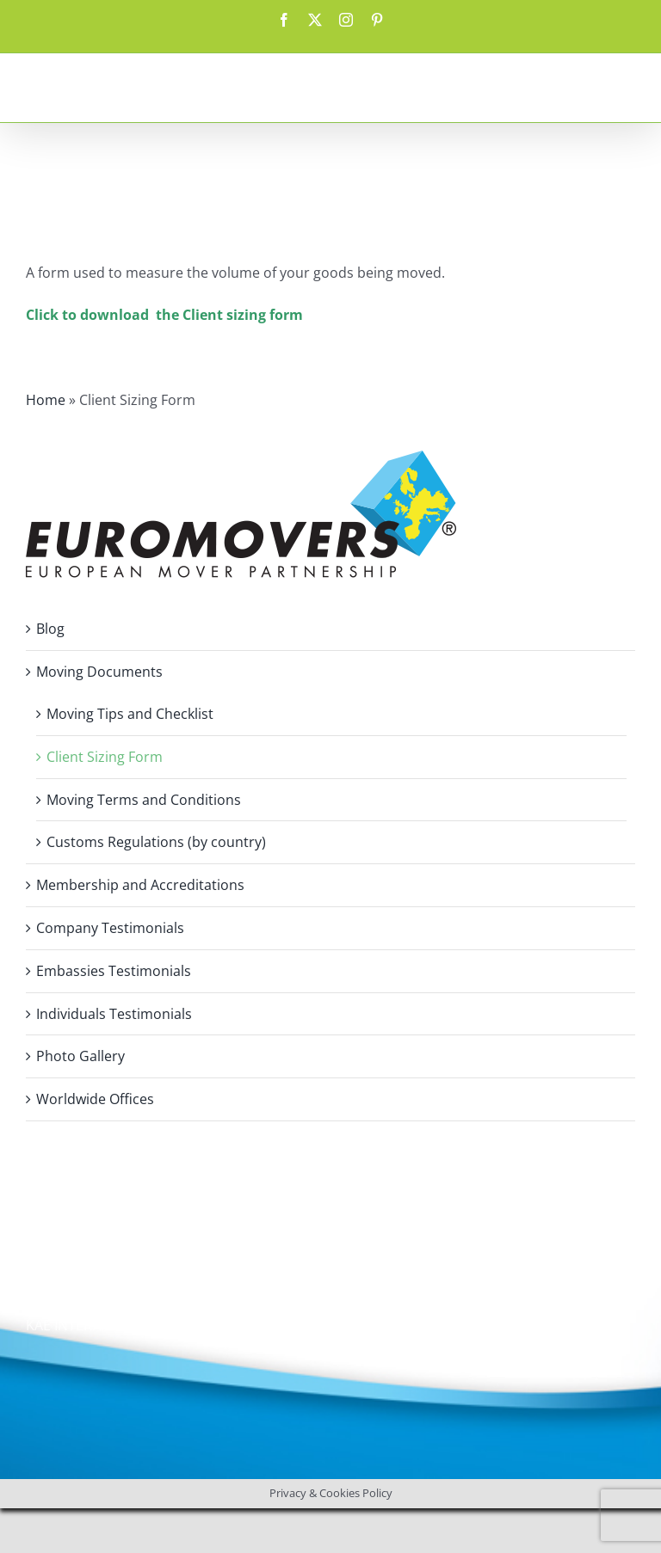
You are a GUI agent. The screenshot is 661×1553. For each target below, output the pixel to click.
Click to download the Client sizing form (164, 314)
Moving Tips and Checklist (129, 713)
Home (45, 399)
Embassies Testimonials (113, 970)
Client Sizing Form (104, 756)
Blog (50, 628)
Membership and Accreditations (140, 884)
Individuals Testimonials (114, 1013)
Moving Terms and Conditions (143, 799)
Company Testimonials (110, 927)
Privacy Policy (70, 1275)
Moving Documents (99, 671)
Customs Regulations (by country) (156, 841)
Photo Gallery (80, 1056)
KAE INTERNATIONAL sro (104, 1325)
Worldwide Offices (95, 1099)
